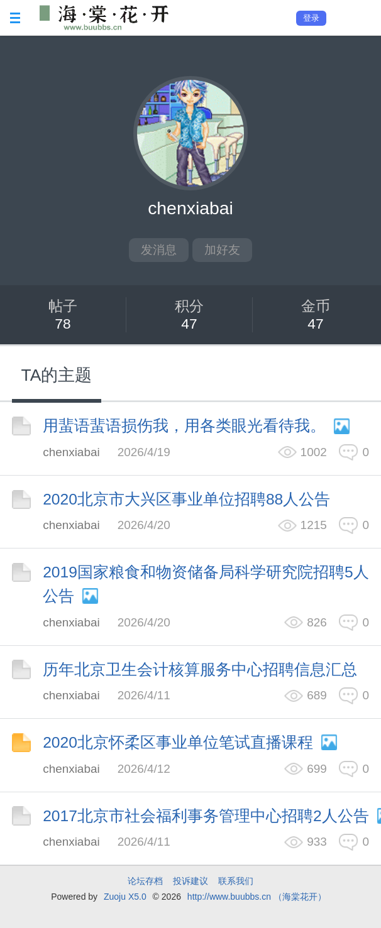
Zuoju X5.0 (125, 897)
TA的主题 (56, 375)
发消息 (159, 249)
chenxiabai (71, 452)
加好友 (222, 249)
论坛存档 (145, 881)
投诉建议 (190, 881)
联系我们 (235, 881)
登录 (311, 18)
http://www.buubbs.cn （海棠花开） (256, 897)
